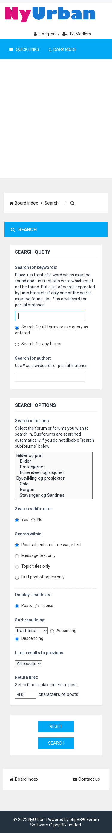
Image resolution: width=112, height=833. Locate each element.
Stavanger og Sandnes (54, 495)
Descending (29, 638)
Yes (21, 519)
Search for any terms (38, 343)
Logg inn (45, 33)
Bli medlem (76, 33)
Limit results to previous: (40, 652)
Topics (44, 605)
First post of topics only (40, 577)
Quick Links (24, 49)
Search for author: (33, 358)
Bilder (54, 461)
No (36, 519)
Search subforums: (34, 508)
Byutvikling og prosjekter (54, 478)
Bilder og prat (54, 455)
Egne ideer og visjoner (54, 472)
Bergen (54, 490)
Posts (23, 605)
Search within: (29, 533)
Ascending (63, 630)
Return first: (26, 677)
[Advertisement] (56, 118)
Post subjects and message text (48, 544)
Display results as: (33, 594)
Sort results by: (30, 619)
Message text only (35, 555)
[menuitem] (72, 203)
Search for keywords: (36, 267)
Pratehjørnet (54, 467)
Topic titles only (32, 566)
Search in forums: (32, 420)
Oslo (54, 484)
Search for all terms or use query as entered (51, 330)
